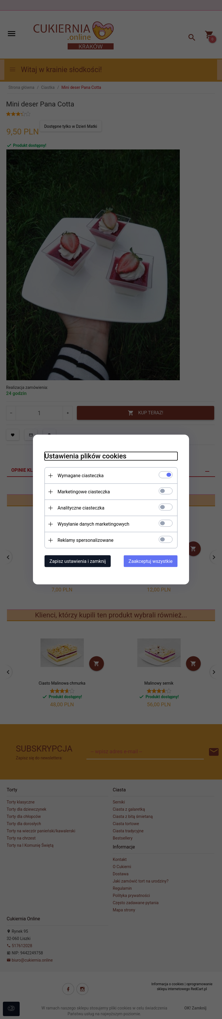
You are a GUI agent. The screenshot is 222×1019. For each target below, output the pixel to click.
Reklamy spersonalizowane (85, 540)
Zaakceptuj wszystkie (151, 561)
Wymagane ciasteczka (81, 475)
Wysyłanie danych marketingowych (93, 524)
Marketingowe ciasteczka (84, 491)
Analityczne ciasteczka (81, 508)
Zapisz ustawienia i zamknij (77, 561)
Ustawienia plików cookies (85, 456)
